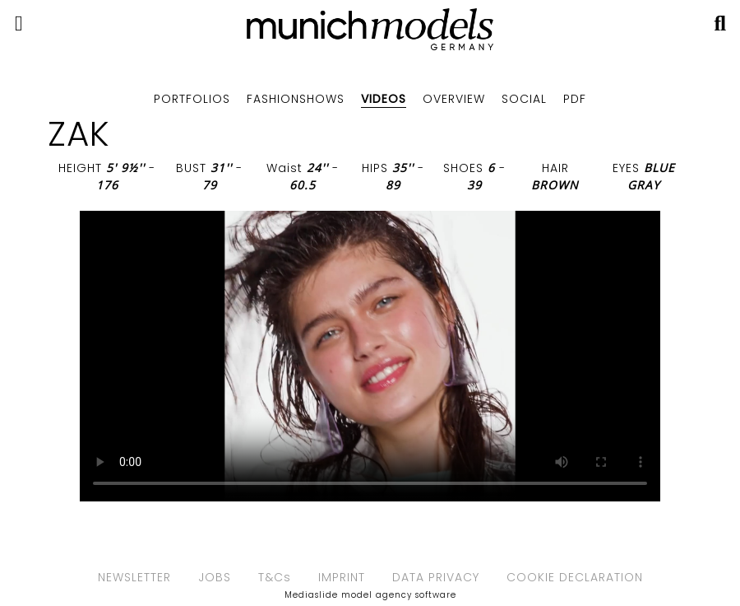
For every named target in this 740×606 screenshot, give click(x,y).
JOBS (214, 577)
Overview (454, 99)
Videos (383, 99)
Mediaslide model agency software (370, 595)
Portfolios (192, 99)
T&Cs (274, 577)
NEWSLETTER (134, 577)
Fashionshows (296, 99)
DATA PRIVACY (435, 577)
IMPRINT (341, 577)
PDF (574, 99)
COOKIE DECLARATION (574, 577)
